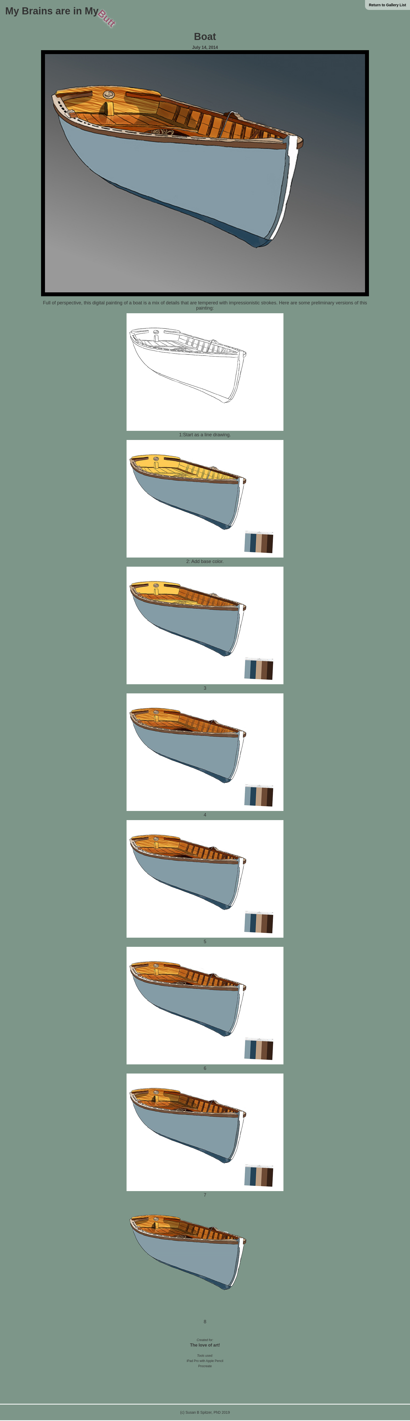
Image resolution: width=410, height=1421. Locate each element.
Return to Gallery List (387, 5)
